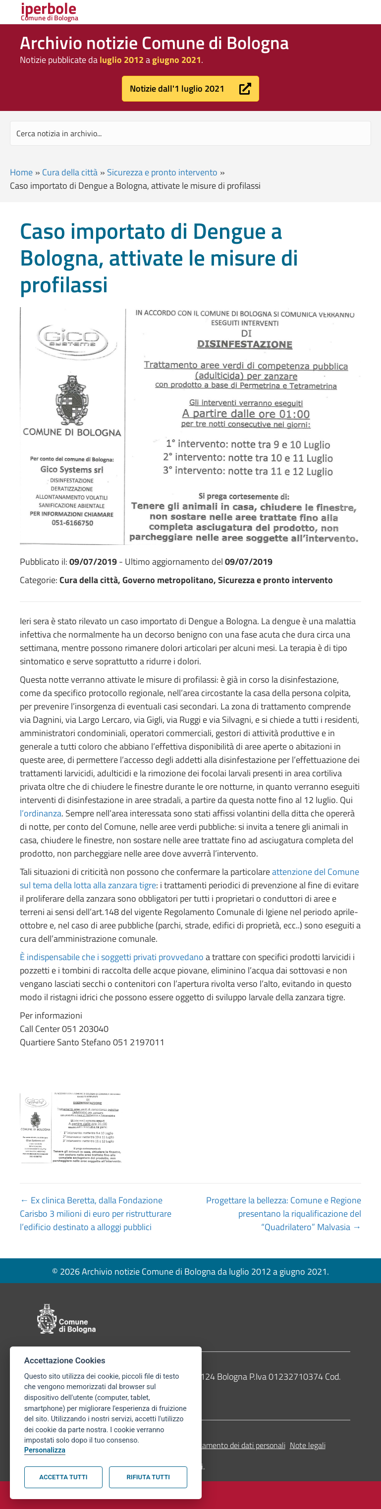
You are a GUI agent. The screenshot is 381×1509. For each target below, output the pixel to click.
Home (21, 172)
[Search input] (190, 133)
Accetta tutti (63, 1477)
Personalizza (44, 1450)
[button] (190, 89)
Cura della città (70, 172)
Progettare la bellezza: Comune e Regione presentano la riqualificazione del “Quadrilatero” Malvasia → (283, 1213)
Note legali (308, 1445)
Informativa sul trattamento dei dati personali (210, 1445)
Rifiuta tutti (148, 1477)
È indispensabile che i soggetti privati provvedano (112, 957)
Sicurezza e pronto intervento (162, 172)
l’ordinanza (40, 813)
